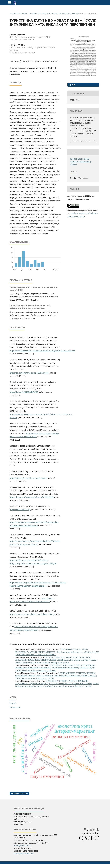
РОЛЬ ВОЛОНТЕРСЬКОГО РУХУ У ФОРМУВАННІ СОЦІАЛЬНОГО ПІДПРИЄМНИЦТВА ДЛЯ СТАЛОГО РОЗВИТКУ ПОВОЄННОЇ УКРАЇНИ (53, 682)
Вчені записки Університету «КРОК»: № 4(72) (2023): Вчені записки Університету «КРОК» (54, 669)
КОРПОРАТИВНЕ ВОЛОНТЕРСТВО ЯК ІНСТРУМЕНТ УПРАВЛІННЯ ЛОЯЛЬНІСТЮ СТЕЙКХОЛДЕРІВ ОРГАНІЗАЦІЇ (53, 658)
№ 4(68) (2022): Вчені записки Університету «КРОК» (54, 13)
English (13, 703)
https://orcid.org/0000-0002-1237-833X (22, 39)
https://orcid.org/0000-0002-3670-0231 (22, 53)
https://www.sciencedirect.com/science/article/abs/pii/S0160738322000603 (42, 350)
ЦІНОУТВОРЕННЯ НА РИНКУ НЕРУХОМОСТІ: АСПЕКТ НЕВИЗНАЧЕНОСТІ (51, 650)
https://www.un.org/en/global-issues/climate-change (32, 614)
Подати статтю (19, 793)
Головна (14, 13)
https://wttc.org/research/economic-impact (28, 478)
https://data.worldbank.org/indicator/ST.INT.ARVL (32, 497)
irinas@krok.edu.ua (22, 845)
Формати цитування (81, 141)
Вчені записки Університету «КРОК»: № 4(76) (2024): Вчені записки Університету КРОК (56, 661)
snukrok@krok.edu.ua (23, 853)
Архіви (23, 13)
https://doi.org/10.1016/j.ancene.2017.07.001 (29, 373)
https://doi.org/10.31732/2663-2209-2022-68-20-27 (37, 61)
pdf (73, 85)
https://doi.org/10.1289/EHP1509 (24, 392)
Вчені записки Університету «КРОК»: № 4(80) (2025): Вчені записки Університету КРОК (57, 684)
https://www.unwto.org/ (20, 509)
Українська (15, 707)
